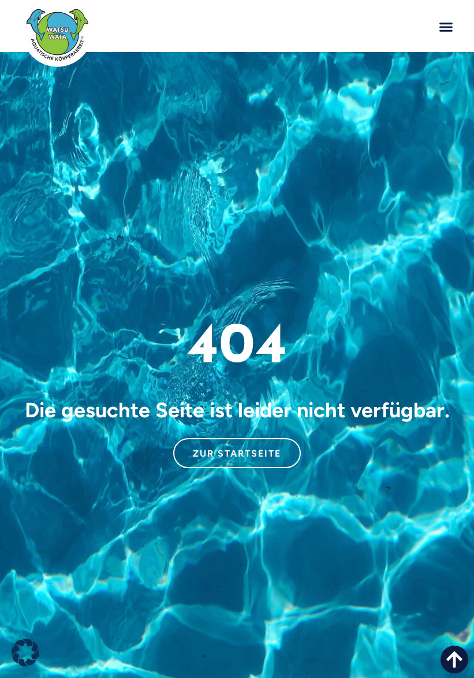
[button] (446, 27)
